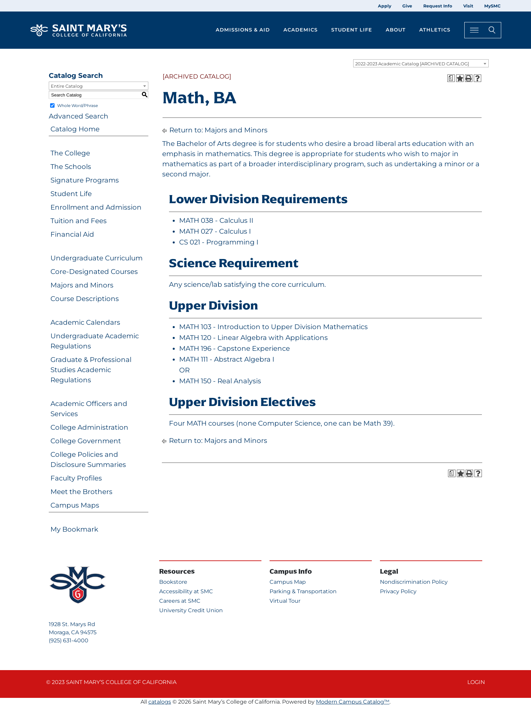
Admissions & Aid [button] (243, 30)
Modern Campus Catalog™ (352, 702)
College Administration (89, 427)
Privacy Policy (398, 591)
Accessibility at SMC (186, 591)
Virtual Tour (285, 601)
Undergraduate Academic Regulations (94, 341)
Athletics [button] (434, 30)
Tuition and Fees (78, 221)
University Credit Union (191, 610)
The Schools (70, 167)
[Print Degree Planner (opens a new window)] (451, 78)
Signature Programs (84, 180)
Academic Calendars (85, 322)
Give (407, 5)
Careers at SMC (179, 601)
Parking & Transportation (303, 591)
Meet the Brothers (81, 492)
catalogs (159, 702)
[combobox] (421, 63)
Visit (468, 5)
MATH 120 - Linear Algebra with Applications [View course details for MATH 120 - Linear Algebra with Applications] (253, 338)
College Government (85, 441)
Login (476, 682)
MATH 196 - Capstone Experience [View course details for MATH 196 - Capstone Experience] (234, 348)
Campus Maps (74, 505)
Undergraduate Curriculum (96, 258)
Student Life (71, 194)
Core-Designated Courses (94, 272)
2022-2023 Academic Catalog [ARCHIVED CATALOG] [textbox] (412, 63)
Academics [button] (300, 30)
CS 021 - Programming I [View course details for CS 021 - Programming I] (218, 242)
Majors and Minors (81, 285)
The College (70, 153)
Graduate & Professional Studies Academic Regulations (90, 370)
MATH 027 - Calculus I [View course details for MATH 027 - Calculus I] (215, 231)
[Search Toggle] (482, 30)
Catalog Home (75, 129)
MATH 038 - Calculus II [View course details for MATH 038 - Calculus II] (216, 220)
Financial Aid (72, 234)
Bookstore (173, 582)
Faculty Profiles (76, 478)
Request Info (437, 5)
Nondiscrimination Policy (414, 582)
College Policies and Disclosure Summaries (88, 459)
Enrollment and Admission (96, 207)
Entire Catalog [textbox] (67, 86)
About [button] (396, 30)
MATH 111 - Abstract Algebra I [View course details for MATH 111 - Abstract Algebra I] (226, 359)
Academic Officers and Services (88, 409)
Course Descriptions (84, 299)
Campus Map (288, 582)
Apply (384, 5)
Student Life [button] (351, 30)
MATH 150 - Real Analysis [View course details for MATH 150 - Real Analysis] (220, 381)
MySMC (492, 5)
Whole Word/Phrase (77, 105)
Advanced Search (78, 116)
